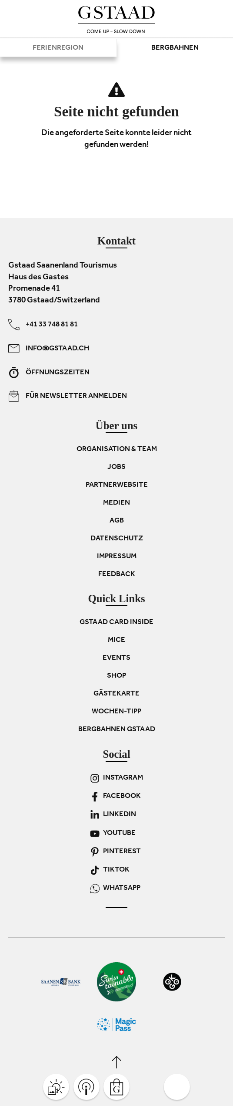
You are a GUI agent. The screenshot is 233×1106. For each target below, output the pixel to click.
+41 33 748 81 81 (43, 324)
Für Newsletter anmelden (67, 396)
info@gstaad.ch (48, 348)
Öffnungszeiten (49, 372)
